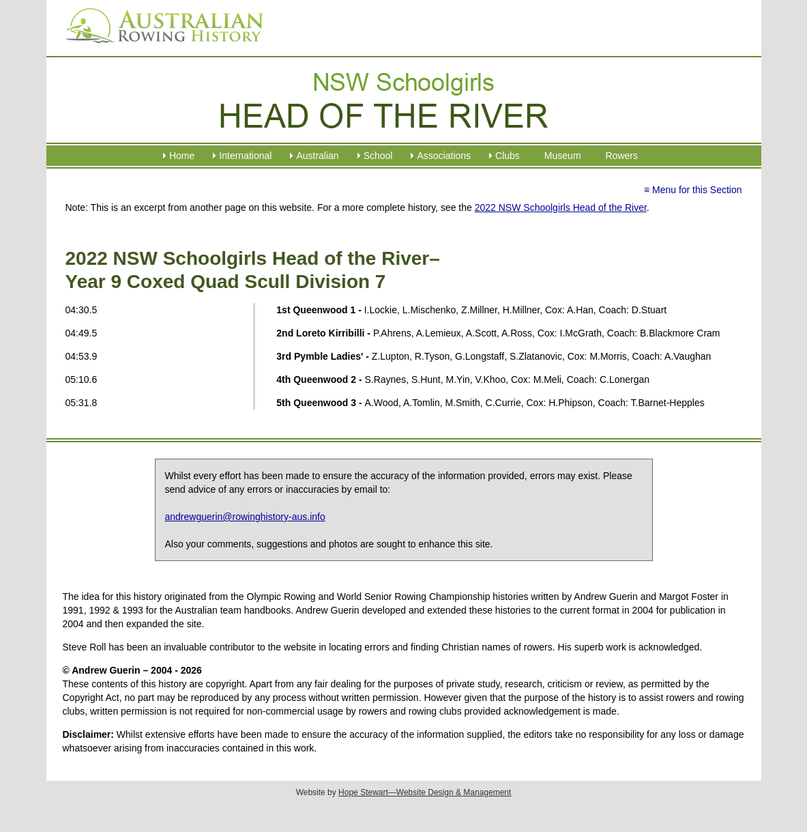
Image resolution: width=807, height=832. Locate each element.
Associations (444, 155)
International (245, 155)
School (378, 155)
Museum (562, 155)
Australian (317, 155)
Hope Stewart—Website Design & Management (424, 792)
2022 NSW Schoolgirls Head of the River (561, 207)
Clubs (507, 155)
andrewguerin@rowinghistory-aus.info (245, 516)
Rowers (622, 155)
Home (181, 155)
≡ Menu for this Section (693, 189)
